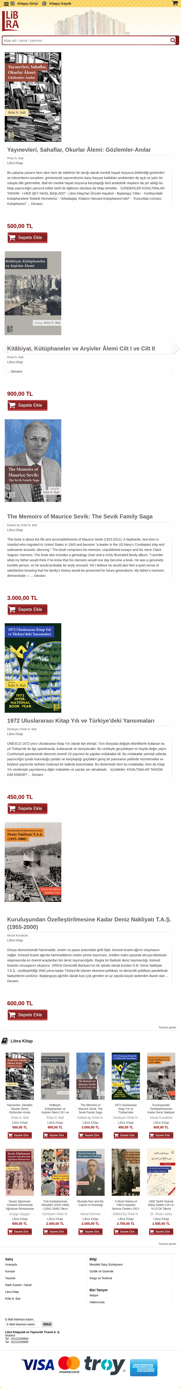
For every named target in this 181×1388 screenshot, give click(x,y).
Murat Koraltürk (17, 935)
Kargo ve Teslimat (101, 1278)
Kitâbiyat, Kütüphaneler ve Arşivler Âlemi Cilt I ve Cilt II (81, 348)
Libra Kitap (15, 163)
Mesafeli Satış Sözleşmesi (106, 1264)
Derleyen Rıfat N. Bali (22, 729)
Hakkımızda (97, 1302)
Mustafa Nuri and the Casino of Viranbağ (90, 1203)
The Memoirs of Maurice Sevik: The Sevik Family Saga (80, 516)
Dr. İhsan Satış (161, 1214)
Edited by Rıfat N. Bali (22, 525)
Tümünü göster (167, 1027)
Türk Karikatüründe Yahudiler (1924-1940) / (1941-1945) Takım (55, 1205)
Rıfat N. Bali (15, 158)
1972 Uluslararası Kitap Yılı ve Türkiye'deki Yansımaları (80, 720)
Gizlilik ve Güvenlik (101, 1271)
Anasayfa (11, 1264)
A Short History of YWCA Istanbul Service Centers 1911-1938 (126, 1207)
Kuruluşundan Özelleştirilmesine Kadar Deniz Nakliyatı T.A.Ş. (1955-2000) (89, 923)
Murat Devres (90, 1214)
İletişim (94, 1295)
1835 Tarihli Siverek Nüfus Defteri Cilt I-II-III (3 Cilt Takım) (161, 1205)
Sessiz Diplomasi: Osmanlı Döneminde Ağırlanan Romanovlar (20, 1205)
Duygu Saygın (19, 1214)
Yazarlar (10, 1278)
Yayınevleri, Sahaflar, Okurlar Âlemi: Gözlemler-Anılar (79, 150)
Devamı (36, 204)
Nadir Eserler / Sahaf (18, 1285)
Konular (10, 1271)
